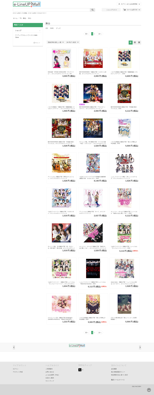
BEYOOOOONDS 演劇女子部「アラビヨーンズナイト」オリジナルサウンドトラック (92, 107)
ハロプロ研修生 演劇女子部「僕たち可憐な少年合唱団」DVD (124, 142)
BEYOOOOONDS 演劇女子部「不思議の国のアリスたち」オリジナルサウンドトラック (61, 142)
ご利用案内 (49, 369)
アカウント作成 (18, 372)
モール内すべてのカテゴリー (38, 13)
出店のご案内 (50, 378)
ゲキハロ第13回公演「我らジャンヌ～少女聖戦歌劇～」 (124, 318)
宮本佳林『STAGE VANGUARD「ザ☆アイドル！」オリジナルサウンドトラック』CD (61, 72)
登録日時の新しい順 (56, 42)
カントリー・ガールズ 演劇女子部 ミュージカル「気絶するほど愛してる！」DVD (124, 212)
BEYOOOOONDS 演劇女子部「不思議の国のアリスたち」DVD (124, 107)
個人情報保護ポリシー (118, 372)
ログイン (15, 369)
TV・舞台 (23, 18)
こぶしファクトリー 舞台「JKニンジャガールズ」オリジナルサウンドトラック (124, 177)
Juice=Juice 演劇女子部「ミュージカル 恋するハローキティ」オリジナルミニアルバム (124, 283)
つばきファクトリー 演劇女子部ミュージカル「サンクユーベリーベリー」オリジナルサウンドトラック (61, 283)
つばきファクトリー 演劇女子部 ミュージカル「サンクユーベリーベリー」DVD (124, 247)
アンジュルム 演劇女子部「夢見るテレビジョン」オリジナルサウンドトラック (61, 177)
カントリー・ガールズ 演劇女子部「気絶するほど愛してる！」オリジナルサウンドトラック (92, 247)
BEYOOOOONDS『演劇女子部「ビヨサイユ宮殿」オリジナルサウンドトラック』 (92, 72)
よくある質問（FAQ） (53, 375)
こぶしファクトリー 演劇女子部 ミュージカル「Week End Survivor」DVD (92, 283)
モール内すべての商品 (20, 13)
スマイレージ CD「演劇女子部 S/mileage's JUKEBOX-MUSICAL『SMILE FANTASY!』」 (61, 318)
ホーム (15, 18)
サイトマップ (50, 381)
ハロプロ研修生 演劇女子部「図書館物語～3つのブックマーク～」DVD (124, 72)
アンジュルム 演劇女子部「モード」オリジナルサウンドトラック (92, 212)
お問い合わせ (50, 372)
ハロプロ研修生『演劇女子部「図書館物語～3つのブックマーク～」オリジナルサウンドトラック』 (61, 108)
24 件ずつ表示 (72, 42)
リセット (37, 43)
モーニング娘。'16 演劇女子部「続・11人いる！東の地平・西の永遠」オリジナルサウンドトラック (61, 247)
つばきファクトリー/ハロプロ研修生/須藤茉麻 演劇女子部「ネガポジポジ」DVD (92, 177)
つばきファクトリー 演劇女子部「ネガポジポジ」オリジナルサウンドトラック (61, 212)
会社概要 (114, 369)
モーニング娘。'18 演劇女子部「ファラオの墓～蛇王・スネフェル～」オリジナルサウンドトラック (92, 142)
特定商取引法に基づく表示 (119, 375)
